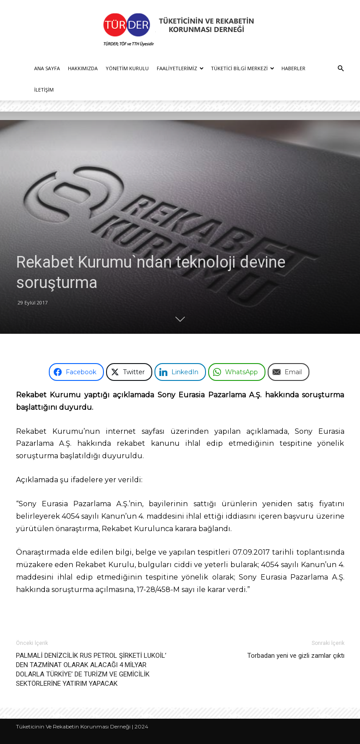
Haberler (293, 68)
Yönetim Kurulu (127, 68)
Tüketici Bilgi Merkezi (242, 68)
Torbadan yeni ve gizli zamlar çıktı (295, 656)
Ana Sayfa (47, 68)
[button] (340, 68)
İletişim (44, 89)
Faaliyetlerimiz (180, 68)
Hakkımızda (83, 68)
